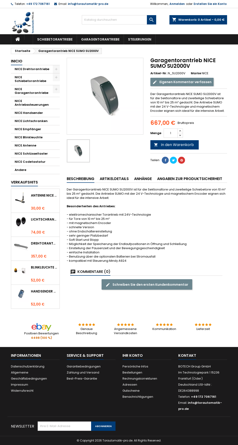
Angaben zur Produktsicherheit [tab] (189, 178)
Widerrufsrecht (22, 390)
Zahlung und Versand (83, 372)
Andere (20, 170)
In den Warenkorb (174, 144)
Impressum (19, 384)
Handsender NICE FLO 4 (44, 291)
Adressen (129, 384)
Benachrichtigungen (137, 396)
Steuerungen (139, 39)
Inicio (16, 61)
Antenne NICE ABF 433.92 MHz (44, 195)
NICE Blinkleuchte (29, 137)
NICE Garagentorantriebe (31, 91)
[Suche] (119, 19)
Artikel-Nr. (158, 73)
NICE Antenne (25, 145)
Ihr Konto (132, 355)
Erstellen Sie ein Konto (210, 4)
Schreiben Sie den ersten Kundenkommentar (147, 284)
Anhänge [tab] (143, 178)
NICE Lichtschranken (31, 121)
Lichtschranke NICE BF (44, 219)
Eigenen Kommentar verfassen (182, 82)
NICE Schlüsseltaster (31, 153)
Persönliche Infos (135, 366)
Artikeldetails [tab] (114, 178)
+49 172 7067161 (38, 4)
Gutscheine (131, 390)
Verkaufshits (24, 182)
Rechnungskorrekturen (139, 378)
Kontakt (187, 355)
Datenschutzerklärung (27, 366)
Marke (196, 73)
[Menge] (171, 133)
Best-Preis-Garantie (82, 378)
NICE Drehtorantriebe (32, 69)
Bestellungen (132, 372)
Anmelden (177, 4)
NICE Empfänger (28, 129)
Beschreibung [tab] (80, 178)
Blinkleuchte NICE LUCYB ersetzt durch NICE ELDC (44, 267)
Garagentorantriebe (100, 39)
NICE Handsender (29, 113)
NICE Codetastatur (30, 162)
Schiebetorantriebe (55, 39)
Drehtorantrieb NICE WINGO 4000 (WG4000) (44, 243)
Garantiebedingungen (84, 366)
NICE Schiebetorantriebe (30, 79)
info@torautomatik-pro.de (88, 4)
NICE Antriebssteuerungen (32, 103)
